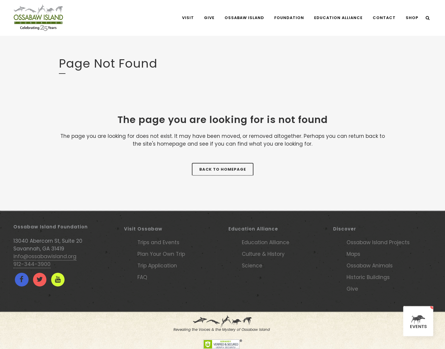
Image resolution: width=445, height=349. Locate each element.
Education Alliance (265, 242)
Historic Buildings (368, 277)
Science (252, 265)
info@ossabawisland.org (44, 256)
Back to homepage (222, 169)
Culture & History (263, 254)
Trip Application (157, 265)
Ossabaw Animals (370, 265)
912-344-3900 (32, 264)
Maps (353, 254)
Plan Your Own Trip (161, 254)
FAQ (142, 277)
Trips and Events (158, 242)
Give (352, 289)
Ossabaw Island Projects (378, 242)
